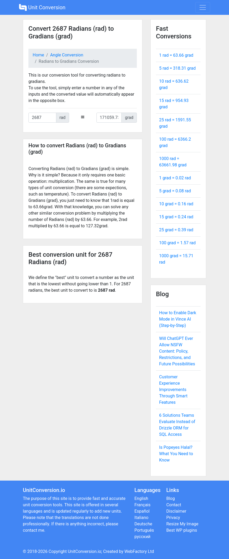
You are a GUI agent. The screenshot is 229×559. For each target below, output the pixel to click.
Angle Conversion (66, 54)
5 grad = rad (175, 190)
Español (142, 511)
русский (142, 536)
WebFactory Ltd (139, 551)
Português (144, 530)
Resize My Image (182, 523)
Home (38, 54)
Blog (170, 498)
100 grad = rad (177, 242)
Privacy (173, 517)
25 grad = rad (176, 229)
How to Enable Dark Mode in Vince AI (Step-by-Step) (177, 319)
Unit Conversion (42, 7)
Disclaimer (176, 511)
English (141, 498)
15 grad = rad (176, 216)
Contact (173, 504)
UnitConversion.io (84, 551)
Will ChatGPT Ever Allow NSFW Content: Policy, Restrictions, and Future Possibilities (177, 351)
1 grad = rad (175, 177)
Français (142, 504)
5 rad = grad (177, 68)
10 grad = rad (176, 203)
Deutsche (143, 523)
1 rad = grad (176, 55)
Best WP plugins (181, 530)
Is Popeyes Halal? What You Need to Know (176, 454)
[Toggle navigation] (202, 7)
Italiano (141, 517)
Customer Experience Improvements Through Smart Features (173, 389)
